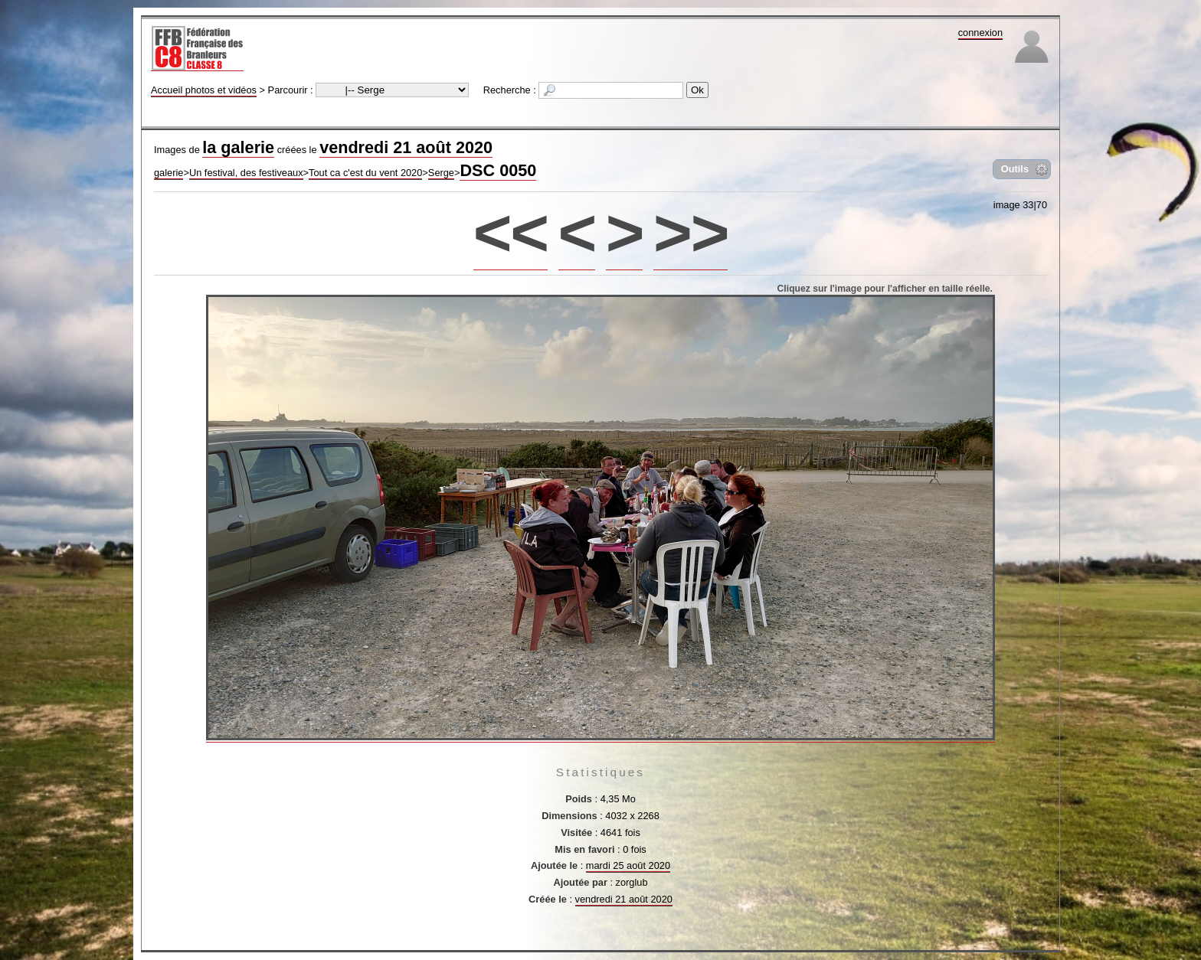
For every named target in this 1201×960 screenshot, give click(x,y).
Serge (441, 172)
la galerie (238, 147)
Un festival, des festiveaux (246, 172)
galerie (168, 172)
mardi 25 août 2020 (628, 865)
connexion (980, 32)
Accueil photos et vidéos (204, 90)
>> (690, 232)
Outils (1015, 169)
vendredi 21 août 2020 (406, 147)
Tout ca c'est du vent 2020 (365, 172)
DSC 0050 (498, 170)
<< (510, 232)
